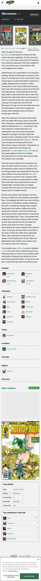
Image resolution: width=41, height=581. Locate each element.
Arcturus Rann (27, 151)
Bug (10, 55)
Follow (34, 15)
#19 (19, 14)
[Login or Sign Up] (38, 2)
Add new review (34, 388)
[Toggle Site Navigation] (2, 2)
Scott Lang (21, 248)
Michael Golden (9, 281)
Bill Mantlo (26, 273)
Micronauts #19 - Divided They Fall (22, 17)
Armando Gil (9, 273)
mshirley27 (20, 523)
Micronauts (9, 13)
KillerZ (24, 48)
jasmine (5, 55)
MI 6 (20, 518)
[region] (20, 569)
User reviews (9, 388)
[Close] (38, 559)
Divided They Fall (18, 489)
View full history (33, 50)
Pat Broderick (27, 281)
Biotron (21, 126)
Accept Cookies (29, 576)
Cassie (4, 251)
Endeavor (27, 140)
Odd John (32, 174)
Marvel (12, 19)
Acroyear (14, 151)
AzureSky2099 (20, 538)
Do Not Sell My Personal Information (11, 576)
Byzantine (20, 533)
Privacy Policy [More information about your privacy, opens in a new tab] (12, 571)
